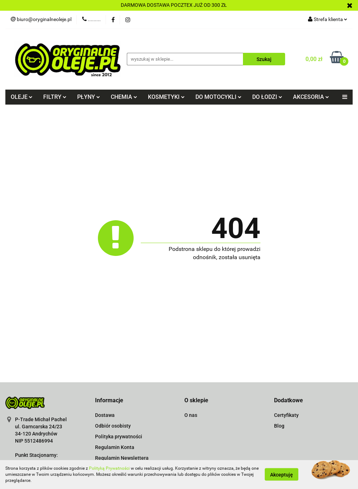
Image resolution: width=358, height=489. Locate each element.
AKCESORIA (311, 97)
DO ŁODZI (267, 97)
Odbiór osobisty (113, 426)
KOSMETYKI (166, 97)
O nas (190, 415)
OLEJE (22, 97)
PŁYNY (88, 97)
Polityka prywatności (118, 436)
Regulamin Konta (114, 447)
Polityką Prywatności (109, 468)
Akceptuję (281, 475)
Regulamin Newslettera (122, 458)
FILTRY (54, 97)
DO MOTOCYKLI (218, 97)
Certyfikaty (286, 415)
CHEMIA (124, 97)
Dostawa (105, 415)
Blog (279, 426)
